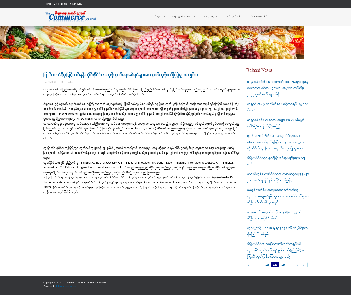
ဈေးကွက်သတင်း (181, 16)
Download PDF (260, 16)
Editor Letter (60, 4)
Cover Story (76, 4)
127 (283, 265)
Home (48, 4)
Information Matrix (66, 286)
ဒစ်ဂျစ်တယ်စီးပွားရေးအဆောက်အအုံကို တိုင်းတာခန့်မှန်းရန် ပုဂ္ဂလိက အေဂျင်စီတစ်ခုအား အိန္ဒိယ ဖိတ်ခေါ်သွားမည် (278, 196)
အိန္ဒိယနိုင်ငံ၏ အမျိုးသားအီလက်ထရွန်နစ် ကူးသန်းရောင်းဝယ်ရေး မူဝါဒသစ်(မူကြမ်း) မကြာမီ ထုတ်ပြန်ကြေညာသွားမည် (275, 250)
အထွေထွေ (208, 16)
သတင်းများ (154, 16)
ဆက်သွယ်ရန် (232, 16)
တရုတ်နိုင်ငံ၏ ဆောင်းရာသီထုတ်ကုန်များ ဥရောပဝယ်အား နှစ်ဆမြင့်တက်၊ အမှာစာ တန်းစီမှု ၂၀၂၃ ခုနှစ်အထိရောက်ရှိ (278, 88)
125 (267, 265)
